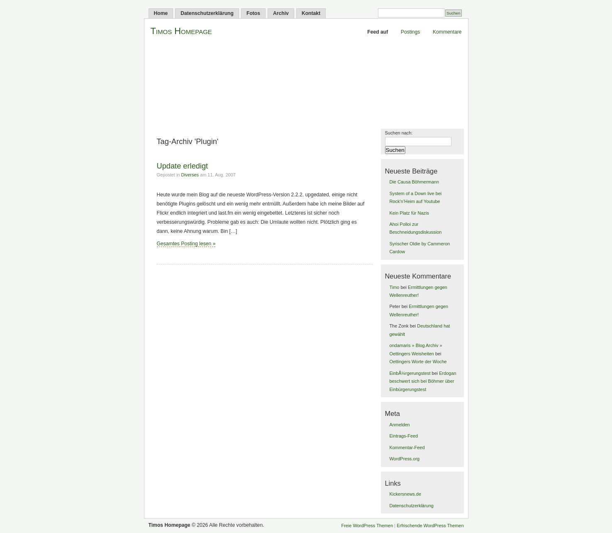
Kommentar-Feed (406, 447)
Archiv (281, 13)
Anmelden (399, 424)
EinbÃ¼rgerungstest (409, 373)
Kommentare (447, 32)
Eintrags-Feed (403, 435)
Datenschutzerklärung (207, 13)
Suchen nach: (399, 132)
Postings (410, 32)
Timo (394, 287)
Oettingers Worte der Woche (417, 361)
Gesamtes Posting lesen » (186, 244)
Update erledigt (182, 165)
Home (161, 13)
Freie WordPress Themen (367, 525)
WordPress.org (404, 458)
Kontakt (311, 13)
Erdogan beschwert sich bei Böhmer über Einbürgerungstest (422, 381)
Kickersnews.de (405, 493)
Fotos (253, 13)
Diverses (190, 174)
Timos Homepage (181, 31)
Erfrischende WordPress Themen (430, 525)
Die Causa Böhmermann (414, 181)
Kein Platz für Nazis (409, 212)
